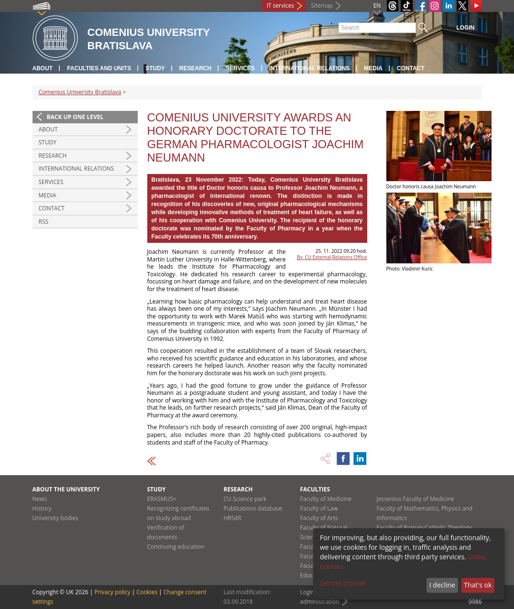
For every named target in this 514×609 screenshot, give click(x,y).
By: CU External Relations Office (332, 257)
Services (240, 68)
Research (195, 68)
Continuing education (176, 547)
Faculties (315, 489)
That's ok (478, 584)
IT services (281, 5)
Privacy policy (112, 592)
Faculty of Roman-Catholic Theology (424, 527)
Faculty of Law (319, 508)
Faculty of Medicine (326, 499)
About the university (66, 489)
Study (155, 68)
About (43, 68)
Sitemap (322, 5)
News (40, 499)
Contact (411, 68)
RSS (44, 222)
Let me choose (342, 582)
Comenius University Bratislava (80, 92)
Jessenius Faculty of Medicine (415, 499)
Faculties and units (99, 68)
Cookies (146, 592)
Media (373, 68)
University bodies (55, 518)
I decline (442, 584)
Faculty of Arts (319, 518)
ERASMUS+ (161, 499)
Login (466, 27)
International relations (309, 68)
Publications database (253, 508)
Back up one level (75, 117)
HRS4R (232, 518)
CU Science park (245, 499)
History (42, 508)
